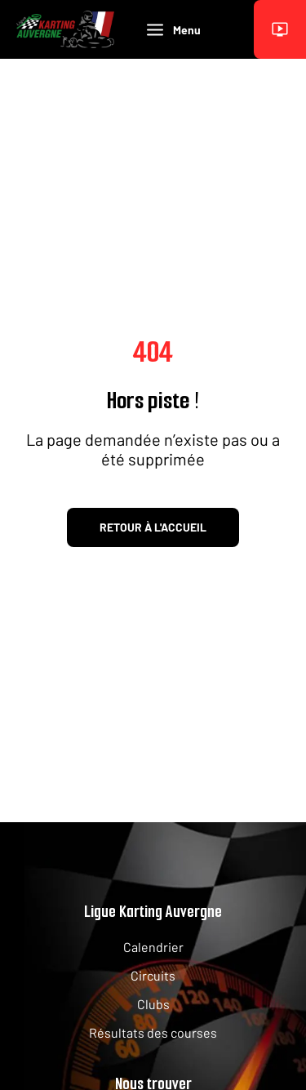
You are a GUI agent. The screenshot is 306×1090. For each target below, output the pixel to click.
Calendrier (153, 946)
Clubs (153, 1004)
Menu (174, 30)
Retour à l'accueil (153, 527)
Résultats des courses (153, 1032)
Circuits (153, 975)
